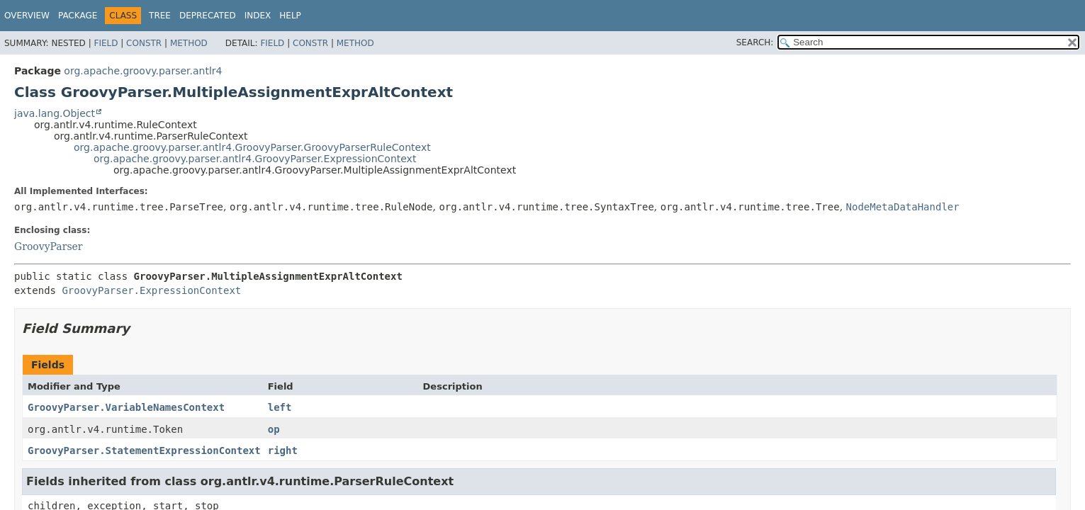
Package (77, 16)
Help (290, 16)
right (283, 450)
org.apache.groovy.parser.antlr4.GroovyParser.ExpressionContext (255, 158)
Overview (27, 16)
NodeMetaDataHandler (903, 206)
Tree (160, 16)
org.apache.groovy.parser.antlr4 (143, 70)
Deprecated (207, 16)
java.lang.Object (54, 113)
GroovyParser (48, 246)
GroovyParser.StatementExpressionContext (144, 450)
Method (189, 43)
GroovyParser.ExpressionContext (151, 290)
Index (257, 16)
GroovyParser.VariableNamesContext (126, 407)
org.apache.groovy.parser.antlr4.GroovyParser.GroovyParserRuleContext (252, 147)
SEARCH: (755, 42)
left (280, 407)
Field (106, 43)
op (274, 429)
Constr (144, 43)
